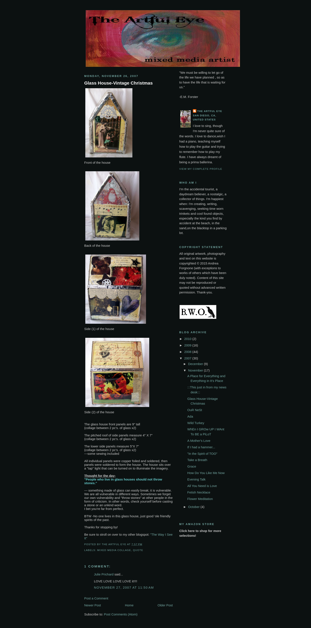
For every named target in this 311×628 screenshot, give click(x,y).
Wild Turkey (195, 423)
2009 (188, 345)
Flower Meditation (200, 499)
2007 (188, 358)
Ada (190, 416)
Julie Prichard (104, 574)
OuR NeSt (194, 410)
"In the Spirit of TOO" (202, 453)
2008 (188, 352)
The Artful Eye (209, 111)
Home (129, 605)
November (196, 370)
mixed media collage (114, 550)
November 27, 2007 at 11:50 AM (124, 587)
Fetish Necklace (198, 492)
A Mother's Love (198, 440)
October (194, 507)
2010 (188, 339)
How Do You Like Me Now (206, 473)
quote (138, 550)
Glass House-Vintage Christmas (118, 82)
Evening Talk (196, 479)
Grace (191, 466)
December (196, 364)
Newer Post (92, 605)
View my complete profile (200, 168)
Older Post (165, 605)
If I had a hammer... (201, 447)
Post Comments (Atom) (120, 614)
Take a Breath (197, 460)
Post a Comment (96, 598)
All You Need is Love (202, 486)
